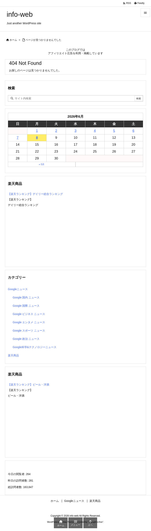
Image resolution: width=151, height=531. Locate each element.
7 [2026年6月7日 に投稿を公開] (17, 138)
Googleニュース (18, 289)
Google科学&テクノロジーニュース (34, 347)
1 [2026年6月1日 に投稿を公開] (37, 131)
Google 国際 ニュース (26, 305)
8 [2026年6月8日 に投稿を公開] (37, 138)
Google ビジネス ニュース (29, 314)
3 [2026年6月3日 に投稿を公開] (75, 131)
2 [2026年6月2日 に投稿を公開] (56, 131)
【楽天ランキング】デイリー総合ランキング (35, 194)
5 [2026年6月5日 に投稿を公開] (114, 131)
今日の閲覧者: (17, 474)
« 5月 (42, 164)
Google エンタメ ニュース (29, 322)
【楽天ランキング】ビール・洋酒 (28, 384)
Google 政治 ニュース (26, 338)
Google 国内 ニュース (26, 297)
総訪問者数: (15, 487)
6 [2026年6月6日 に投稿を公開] (133, 131)
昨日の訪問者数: (18, 480)
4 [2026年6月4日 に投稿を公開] (95, 131)
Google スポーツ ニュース (29, 330)
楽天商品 (13, 355)
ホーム (13, 39)
